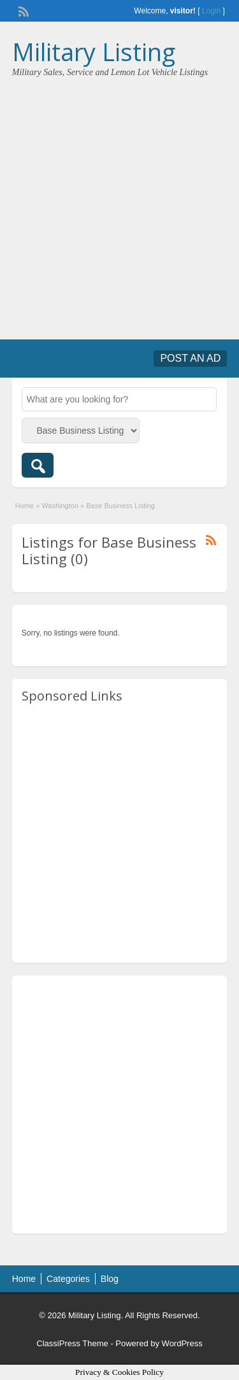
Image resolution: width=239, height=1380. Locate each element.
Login (211, 10)
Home (24, 505)
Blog (110, 1279)
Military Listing (93, 51)
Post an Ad (190, 358)
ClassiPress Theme (72, 1343)
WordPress (182, 1343)
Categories (68, 1279)
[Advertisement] (119, 204)
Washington (59, 505)
